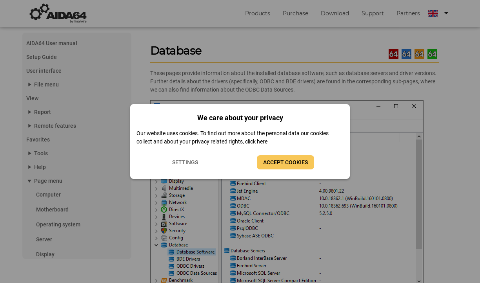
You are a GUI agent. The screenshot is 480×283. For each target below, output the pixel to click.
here (262, 141)
